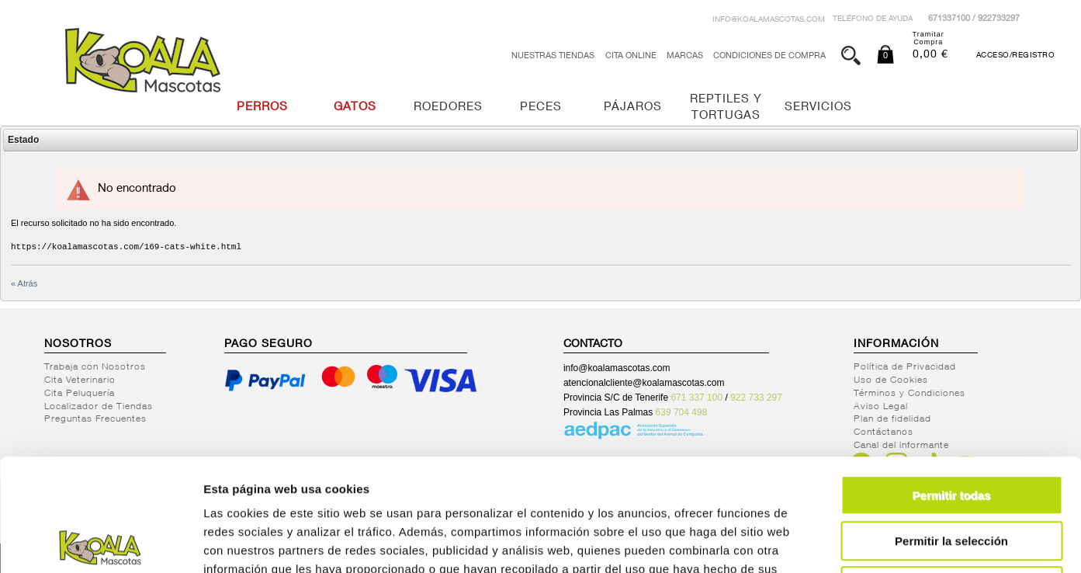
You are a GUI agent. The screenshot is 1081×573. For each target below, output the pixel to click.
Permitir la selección (951, 429)
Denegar (951, 474)
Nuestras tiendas (552, 56)
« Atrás (24, 283)
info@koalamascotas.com (768, 20)
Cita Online (631, 56)
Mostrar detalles (840, 542)
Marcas (685, 56)
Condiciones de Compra (769, 56)
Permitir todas (952, 383)
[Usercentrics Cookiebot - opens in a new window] (100, 542)
